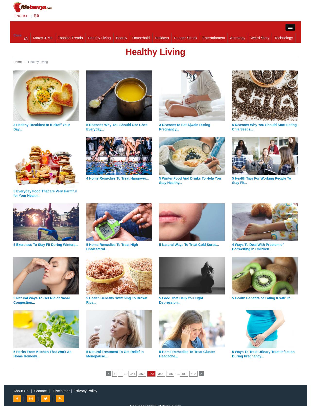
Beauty (121, 38)
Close (17, 35)
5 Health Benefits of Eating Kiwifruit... (262, 298)
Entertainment (213, 38)
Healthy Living (99, 38)
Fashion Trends (70, 38)
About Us (20, 391)
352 (142, 374)
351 (132, 374)
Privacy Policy (86, 391)
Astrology (237, 38)
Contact (40, 391)
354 (161, 374)
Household (141, 38)
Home (17, 62)
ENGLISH (21, 16)
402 (193, 374)
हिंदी (36, 16)
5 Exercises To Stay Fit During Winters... (45, 245)
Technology (284, 38)
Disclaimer (61, 391)
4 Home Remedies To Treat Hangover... (117, 178)
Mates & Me (42, 38)
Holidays (162, 38)
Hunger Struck (185, 38)
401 (184, 374)
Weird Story (260, 38)
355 (170, 374)
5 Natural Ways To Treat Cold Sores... (189, 245)
